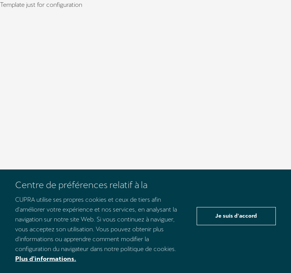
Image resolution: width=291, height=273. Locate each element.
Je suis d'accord (236, 216)
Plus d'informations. (45, 258)
